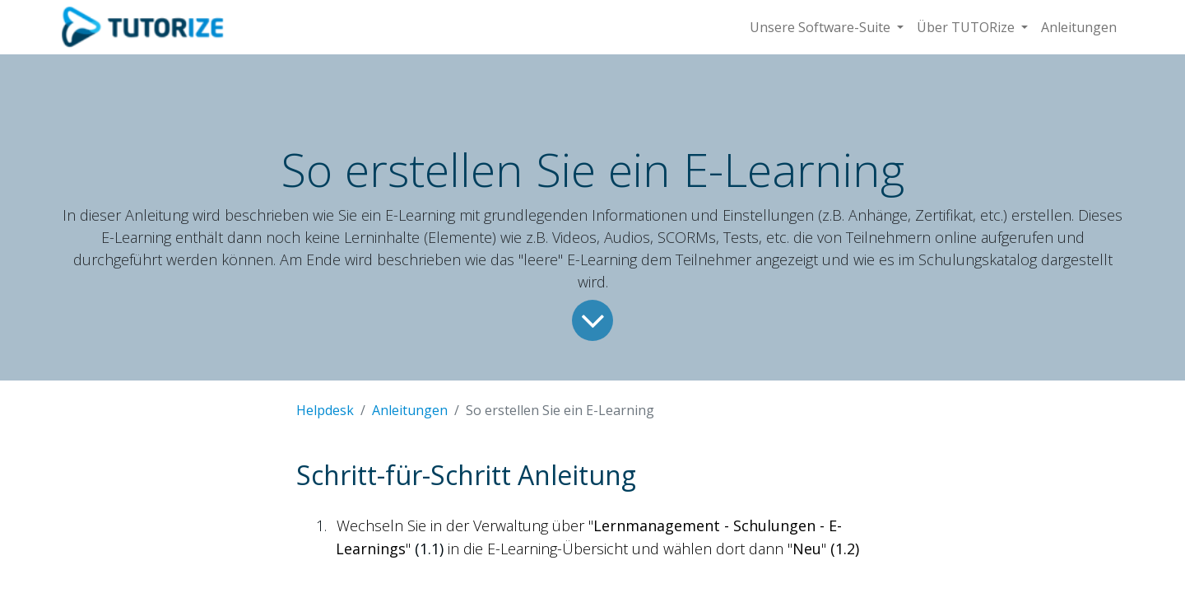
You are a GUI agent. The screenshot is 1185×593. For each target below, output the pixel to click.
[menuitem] (1078, 27)
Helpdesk (325, 410)
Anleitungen (410, 410)
